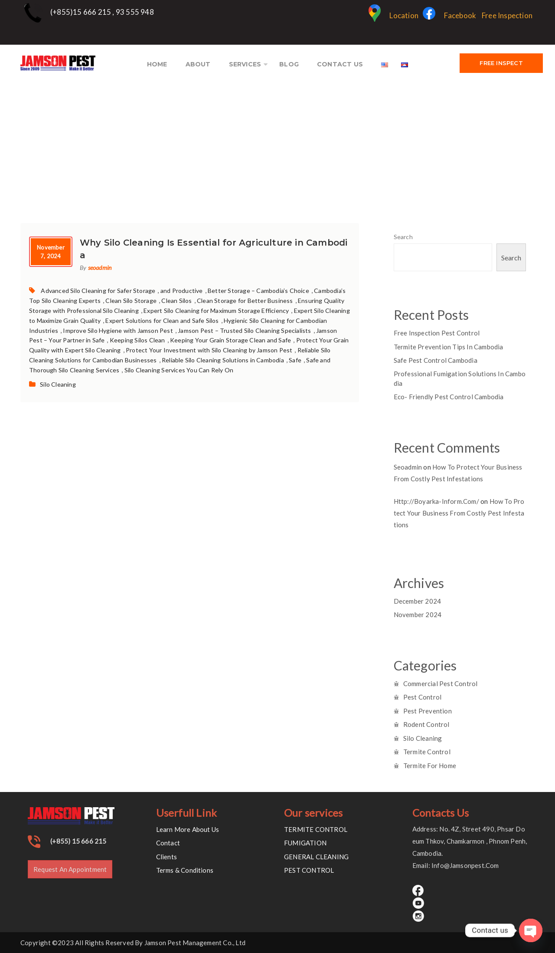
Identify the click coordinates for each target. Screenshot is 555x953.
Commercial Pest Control (440, 683)
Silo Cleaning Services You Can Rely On (179, 370)
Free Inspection (507, 15)
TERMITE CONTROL (315, 829)
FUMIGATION (305, 843)
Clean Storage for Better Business (245, 300)
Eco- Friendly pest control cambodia (449, 397)
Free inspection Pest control (437, 333)
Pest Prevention (427, 711)
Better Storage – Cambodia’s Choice (258, 290)
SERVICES (245, 64)
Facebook (450, 15)
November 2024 (418, 614)
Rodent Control (426, 724)
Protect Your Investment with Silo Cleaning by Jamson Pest (209, 350)
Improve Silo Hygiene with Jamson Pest (118, 330)
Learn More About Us (187, 829)
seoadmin (100, 267)
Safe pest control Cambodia (435, 360)
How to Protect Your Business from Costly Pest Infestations (459, 513)
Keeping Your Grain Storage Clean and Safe (230, 340)
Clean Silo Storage (131, 300)
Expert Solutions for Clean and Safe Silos (162, 320)
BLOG (289, 64)
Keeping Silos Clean (137, 340)
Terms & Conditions (185, 870)
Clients (166, 857)
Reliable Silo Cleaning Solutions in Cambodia (223, 360)
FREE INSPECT (501, 62)
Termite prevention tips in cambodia (448, 347)
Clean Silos (176, 300)
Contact (168, 843)
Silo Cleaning (58, 384)
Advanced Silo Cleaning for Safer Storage (98, 290)
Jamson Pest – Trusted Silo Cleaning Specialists (244, 330)
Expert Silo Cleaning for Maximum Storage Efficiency (216, 310)
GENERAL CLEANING (316, 857)
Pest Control (422, 697)
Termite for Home (429, 765)
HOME (157, 64)
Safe (295, 360)
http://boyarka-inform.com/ (436, 501)
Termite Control (427, 752)
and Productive (181, 290)
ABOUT (198, 64)
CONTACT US (340, 64)
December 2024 (417, 601)
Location (393, 15)
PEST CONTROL (309, 870)
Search (403, 236)
